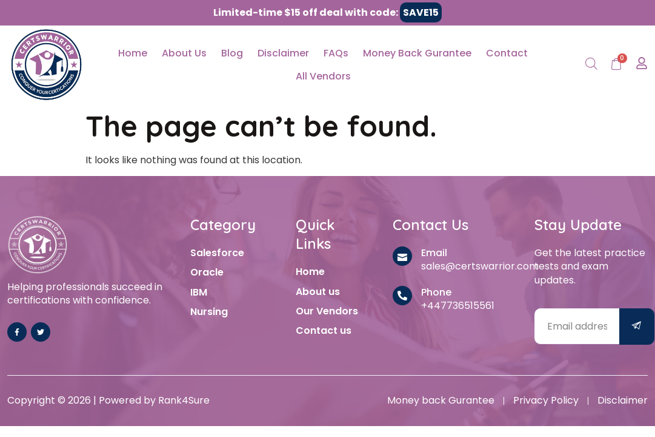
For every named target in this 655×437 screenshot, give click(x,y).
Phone (436, 292)
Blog (232, 53)
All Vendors (323, 76)
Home (132, 53)
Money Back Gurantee (417, 53)
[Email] (402, 256)
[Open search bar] (591, 65)
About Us (184, 53)
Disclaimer (283, 53)
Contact (507, 53)
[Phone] (402, 295)
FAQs (336, 53)
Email (434, 253)
